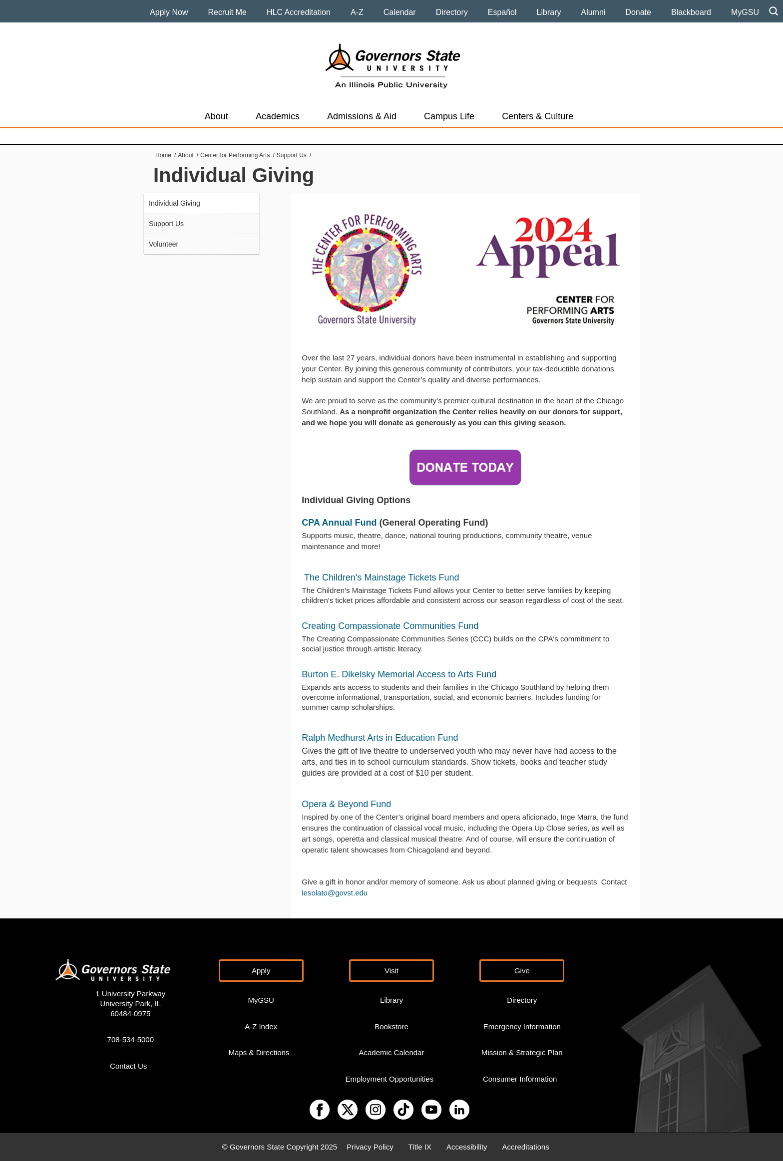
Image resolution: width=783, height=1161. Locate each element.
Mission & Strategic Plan (522, 1052)
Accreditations (525, 1147)
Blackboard (691, 12)
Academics (278, 116)
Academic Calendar (391, 1052)
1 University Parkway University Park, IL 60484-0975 (130, 1003)
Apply (261, 970)
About (216, 116)
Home (163, 155)
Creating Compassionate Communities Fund (390, 626)
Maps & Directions (259, 1052)
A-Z (357, 12)
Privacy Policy (370, 1147)
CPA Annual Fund (339, 523)
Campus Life (449, 116)
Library (549, 12)
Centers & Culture (537, 116)
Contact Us (128, 1066)
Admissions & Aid (361, 116)
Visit (391, 970)
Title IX (419, 1147)
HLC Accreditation (299, 12)
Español (502, 12)
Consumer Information (520, 1079)
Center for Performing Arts (235, 155)
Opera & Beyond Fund (346, 804)
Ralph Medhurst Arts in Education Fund (380, 738)
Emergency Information (522, 1026)
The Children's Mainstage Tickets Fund (381, 577)
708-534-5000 (130, 1039)
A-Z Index (261, 1026)
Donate (638, 12)
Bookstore (391, 1026)
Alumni (593, 12)
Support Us (292, 155)
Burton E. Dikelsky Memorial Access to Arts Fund (399, 674)
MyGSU (745, 12)
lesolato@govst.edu (335, 892)
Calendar (400, 12)
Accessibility (466, 1147)
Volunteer (163, 244)
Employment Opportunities (389, 1079)
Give (522, 970)
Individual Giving (174, 203)
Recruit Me (227, 12)
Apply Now (169, 12)
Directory (452, 12)
